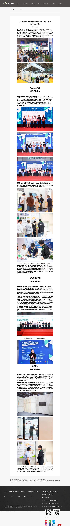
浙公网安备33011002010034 (21, 506)
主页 (19, 3)
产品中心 (33, 3)
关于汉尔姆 (25, 3)
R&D (39, 3)
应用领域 (45, 3)
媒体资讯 (53, 3)
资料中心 (60, 3)
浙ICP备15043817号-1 (9, 506)
